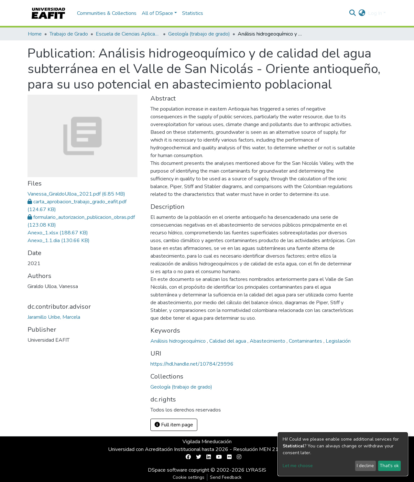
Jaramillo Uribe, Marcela (53, 317)
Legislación (338, 341)
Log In (375, 13)
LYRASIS (256, 470)
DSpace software (167, 470)
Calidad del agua (228, 341)
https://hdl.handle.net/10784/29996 (192, 364)
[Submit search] (353, 13)
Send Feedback (226, 477)
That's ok (389, 466)
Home (35, 33)
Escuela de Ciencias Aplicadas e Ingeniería (128, 33)
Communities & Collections (106, 13)
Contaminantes (306, 341)
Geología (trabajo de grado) (199, 33)
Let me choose (298, 466)
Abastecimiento (268, 341)
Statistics (192, 13)
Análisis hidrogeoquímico (178, 341)
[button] (362, 13)
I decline (365, 466)
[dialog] (343, 454)
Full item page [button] (174, 424)
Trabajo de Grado (68, 33)
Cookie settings (188, 477)
